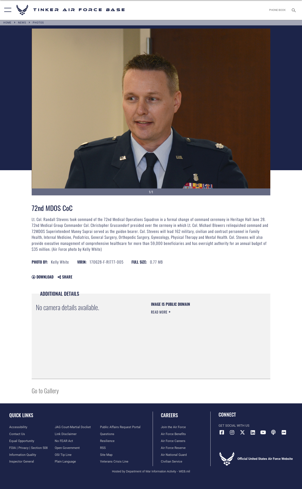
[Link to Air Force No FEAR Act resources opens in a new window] (64, 441)
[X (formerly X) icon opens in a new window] (242, 432)
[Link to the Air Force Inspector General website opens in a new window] (21, 461)
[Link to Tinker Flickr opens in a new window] (284, 432)
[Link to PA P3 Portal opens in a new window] (120, 427)
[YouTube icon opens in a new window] (263, 432)
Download (42, 277)
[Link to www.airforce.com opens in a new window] (173, 427)
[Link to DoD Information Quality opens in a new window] (22, 454)
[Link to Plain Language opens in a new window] (65, 461)
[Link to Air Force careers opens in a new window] (173, 441)
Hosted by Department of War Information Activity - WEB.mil (151, 471)
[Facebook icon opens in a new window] (222, 432)
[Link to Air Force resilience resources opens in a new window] (107, 441)
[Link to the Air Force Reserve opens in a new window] (173, 448)
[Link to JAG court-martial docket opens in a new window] (73, 427)
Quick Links (21, 415)
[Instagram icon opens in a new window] (232, 432)
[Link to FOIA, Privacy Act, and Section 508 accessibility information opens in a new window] (28, 448)
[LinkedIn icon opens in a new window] (253, 432)
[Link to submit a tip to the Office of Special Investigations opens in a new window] (63, 454)
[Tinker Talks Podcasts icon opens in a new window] (273, 432)
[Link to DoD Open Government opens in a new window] (67, 448)
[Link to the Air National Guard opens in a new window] (174, 454)
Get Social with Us (234, 426)
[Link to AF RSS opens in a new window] (103, 448)
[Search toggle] (294, 9)
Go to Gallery (45, 390)
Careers (169, 415)
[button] (7, 10)
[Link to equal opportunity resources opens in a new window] (21, 441)
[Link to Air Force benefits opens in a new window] (173, 434)
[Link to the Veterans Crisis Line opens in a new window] (114, 461)
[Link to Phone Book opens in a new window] (277, 10)
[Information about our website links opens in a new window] (66, 434)
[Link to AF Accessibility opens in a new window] (18, 427)
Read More (160, 312)
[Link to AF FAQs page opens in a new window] (107, 434)
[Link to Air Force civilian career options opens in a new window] (171, 461)
